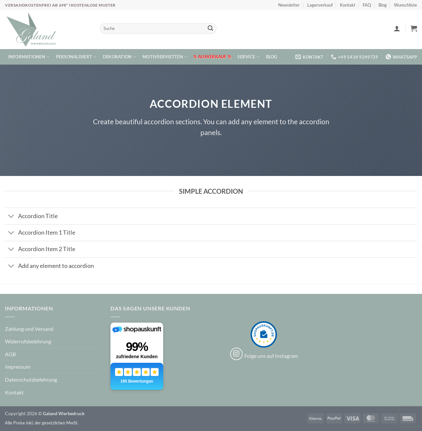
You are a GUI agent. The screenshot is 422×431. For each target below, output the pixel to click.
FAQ (367, 5)
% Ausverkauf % (212, 56)
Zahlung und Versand (29, 329)
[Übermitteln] (210, 28)
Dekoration (119, 57)
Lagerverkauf (320, 5)
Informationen (29, 57)
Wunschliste (405, 5)
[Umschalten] (11, 217)
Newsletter (289, 5)
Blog (382, 5)
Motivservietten (164, 57)
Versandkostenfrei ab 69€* (37, 5)
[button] (397, 28)
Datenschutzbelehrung (31, 379)
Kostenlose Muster (93, 5)
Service (248, 57)
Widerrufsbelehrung (28, 341)
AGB (10, 354)
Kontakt (347, 5)
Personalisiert (76, 57)
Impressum (17, 366)
